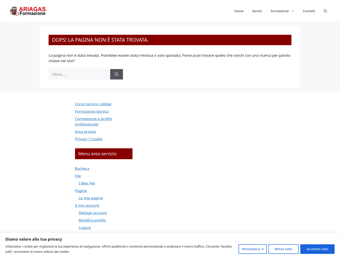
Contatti (309, 11)
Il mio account (87, 205)
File (78, 175)
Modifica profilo (92, 220)
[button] (325, 10)
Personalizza (251, 249)
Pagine (81, 190)
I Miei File (87, 183)
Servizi (257, 11)
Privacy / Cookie (88, 138)
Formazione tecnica (92, 111)
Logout (85, 227)
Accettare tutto (317, 249)
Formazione (284, 10)
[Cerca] (116, 74)
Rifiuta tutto (283, 249)
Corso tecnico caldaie (93, 103)
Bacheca (82, 168)
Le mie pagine (91, 197)
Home (239, 11)
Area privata (85, 131)
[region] (170, 245)
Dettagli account (93, 212)
